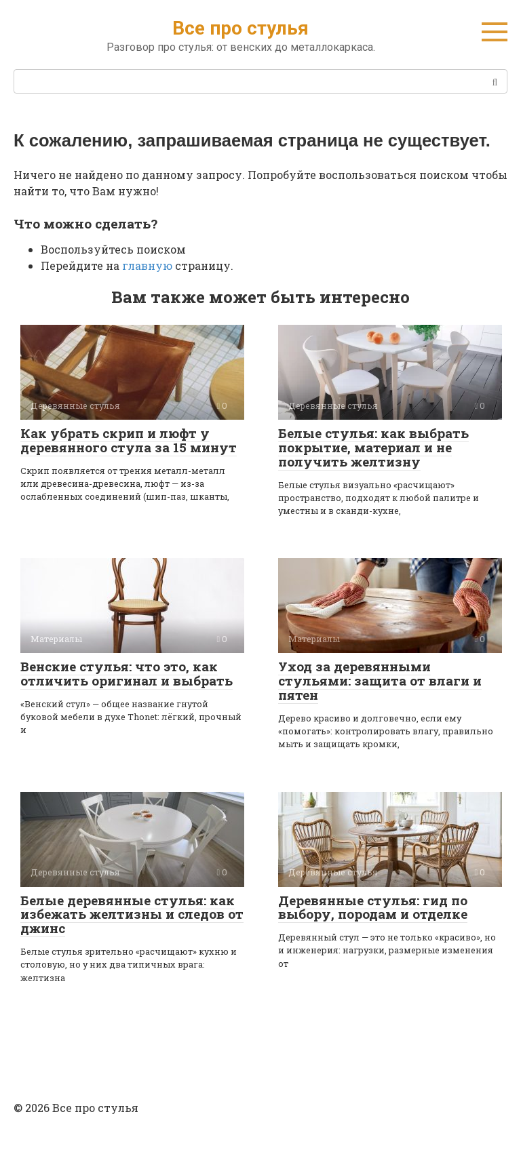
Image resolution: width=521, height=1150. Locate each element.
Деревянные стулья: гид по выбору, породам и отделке (372, 907)
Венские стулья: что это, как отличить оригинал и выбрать (126, 673)
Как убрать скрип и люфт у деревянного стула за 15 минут (128, 440)
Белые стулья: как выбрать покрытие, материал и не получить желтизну (373, 447)
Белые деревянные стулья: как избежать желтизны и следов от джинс (132, 914)
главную (147, 265)
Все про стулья (240, 28)
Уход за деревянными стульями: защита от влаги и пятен (380, 680)
